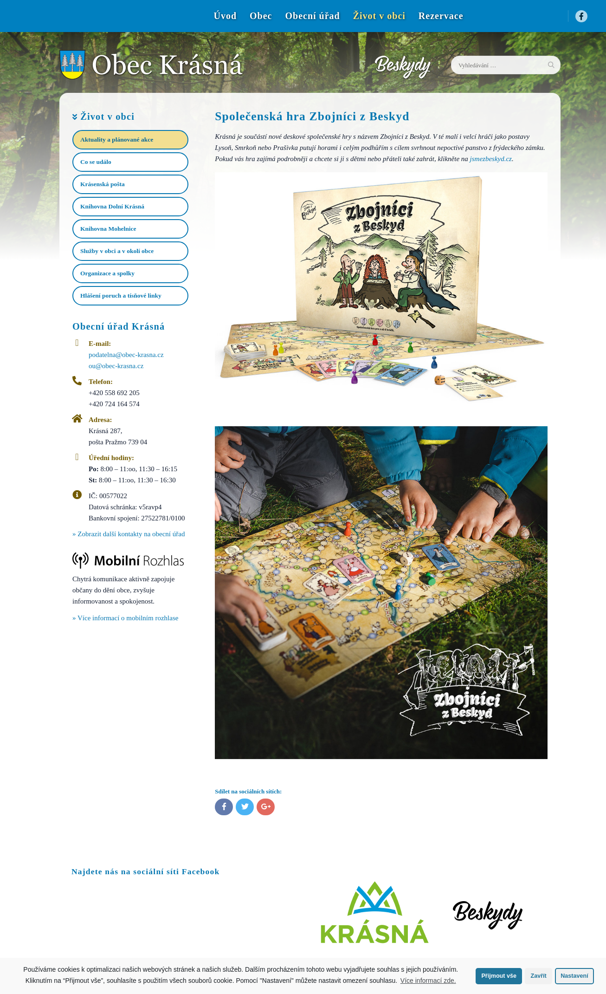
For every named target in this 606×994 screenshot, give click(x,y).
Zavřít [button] (538, 976)
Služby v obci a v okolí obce (117, 250)
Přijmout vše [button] (498, 976)
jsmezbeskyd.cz (491, 158)
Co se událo (95, 161)
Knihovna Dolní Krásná (112, 206)
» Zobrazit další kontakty (128, 534)
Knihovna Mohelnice (108, 228)
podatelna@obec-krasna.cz (126, 354)
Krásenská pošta (102, 184)
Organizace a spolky (107, 273)
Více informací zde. (428, 980)
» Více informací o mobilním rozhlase (125, 618)
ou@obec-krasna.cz (116, 366)
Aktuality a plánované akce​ (116, 139)
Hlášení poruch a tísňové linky (120, 295)
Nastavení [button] (574, 976)
